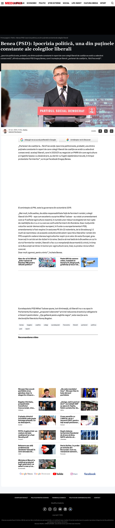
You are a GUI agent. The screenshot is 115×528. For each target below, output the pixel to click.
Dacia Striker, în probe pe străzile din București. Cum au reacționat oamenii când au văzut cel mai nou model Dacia (69, 449)
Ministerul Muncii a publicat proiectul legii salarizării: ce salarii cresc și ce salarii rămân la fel (26, 463)
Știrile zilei (19, 3)
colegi (46, 325)
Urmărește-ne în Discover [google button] (78, 140)
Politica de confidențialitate (80, 498)
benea (21, 325)
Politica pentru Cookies (40, 498)
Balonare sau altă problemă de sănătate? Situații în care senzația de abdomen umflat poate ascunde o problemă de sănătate (27, 449)
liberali (75, 325)
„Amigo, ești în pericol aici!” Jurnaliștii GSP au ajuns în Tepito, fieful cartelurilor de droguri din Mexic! (69, 405)
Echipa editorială (21, 498)
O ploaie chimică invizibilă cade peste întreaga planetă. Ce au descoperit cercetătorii (27, 419)
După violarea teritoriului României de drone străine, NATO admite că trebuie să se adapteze (70, 434)
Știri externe (54, 3)
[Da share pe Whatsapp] (111, 131)
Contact (97, 498)
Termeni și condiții (59, 498)
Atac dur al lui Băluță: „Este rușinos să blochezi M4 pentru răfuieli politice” (27, 262)
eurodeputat (55, 325)
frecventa (66, 325)
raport (27, 329)
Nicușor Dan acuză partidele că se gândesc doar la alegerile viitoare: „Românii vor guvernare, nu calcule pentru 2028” (27, 392)
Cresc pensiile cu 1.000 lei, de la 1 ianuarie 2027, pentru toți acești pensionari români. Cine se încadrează (69, 419)
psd (20, 329)
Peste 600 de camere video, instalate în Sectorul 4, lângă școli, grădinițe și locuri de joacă (70, 262)
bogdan (29, 325)
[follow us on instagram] (74, 474)
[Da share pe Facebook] (100, 131)
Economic (32, 3)
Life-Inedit (77, 3)
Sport (103, 3)
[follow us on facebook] (90, 474)
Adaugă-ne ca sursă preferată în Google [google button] (38, 140)
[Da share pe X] (106, 131)
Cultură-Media (91, 3)
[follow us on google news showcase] (42, 474)
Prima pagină (5, 38)
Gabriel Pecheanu (15, 132)
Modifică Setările (57, 503)
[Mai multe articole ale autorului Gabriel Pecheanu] (5, 131)
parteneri (84, 325)
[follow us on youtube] (58, 474)
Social (66, 3)
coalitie (38, 325)
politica (93, 325)
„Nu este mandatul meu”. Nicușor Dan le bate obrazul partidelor (69, 392)
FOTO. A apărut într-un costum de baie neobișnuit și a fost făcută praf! (27, 434)
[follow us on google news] (26, 474)
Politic (42, 3)
